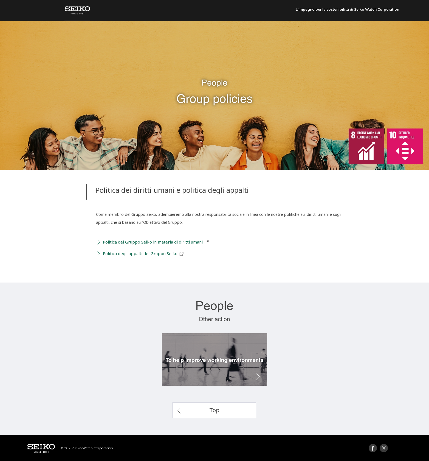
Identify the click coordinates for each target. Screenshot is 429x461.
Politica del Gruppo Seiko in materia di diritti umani (156, 242)
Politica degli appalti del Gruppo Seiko (143, 254)
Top (214, 410)
